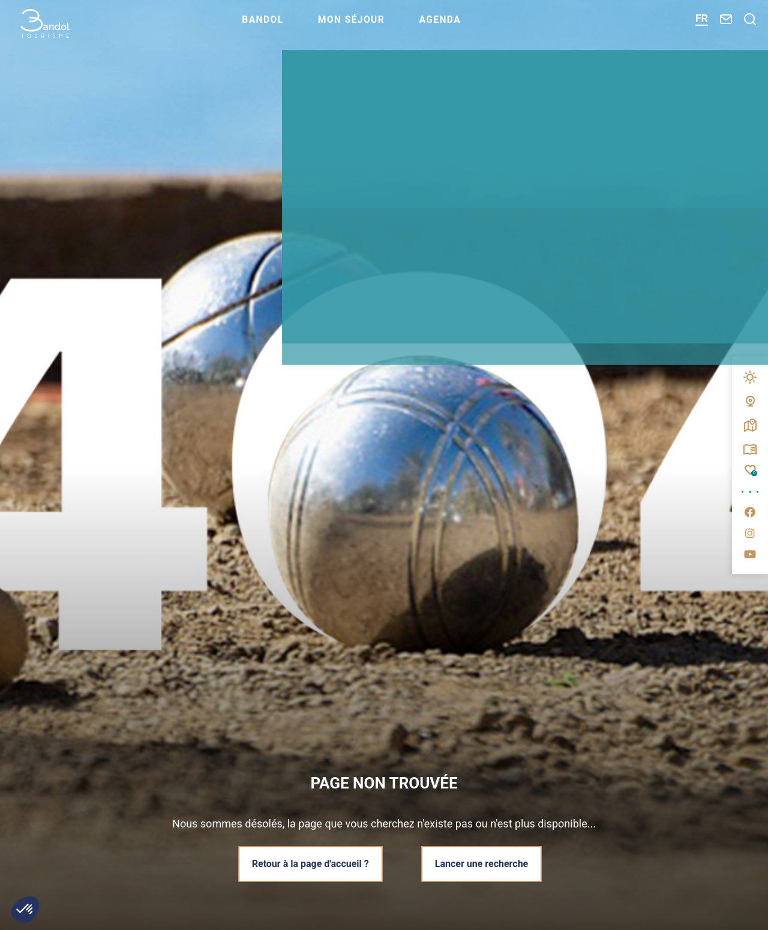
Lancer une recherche (483, 863)
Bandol (291, 27)
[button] (25, 909)
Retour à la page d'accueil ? (308, 863)
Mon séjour (383, 27)
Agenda (476, 27)
